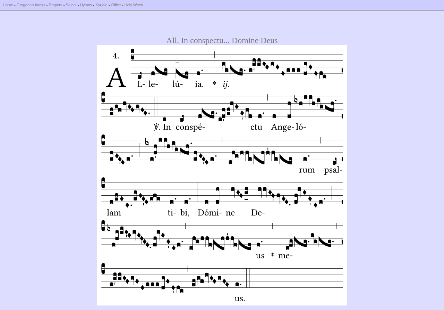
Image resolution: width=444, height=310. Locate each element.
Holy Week (134, 5)
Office (116, 5)
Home (8, 5)
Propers (55, 5)
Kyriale (101, 5)
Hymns (86, 5)
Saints (71, 5)
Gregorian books (31, 5)
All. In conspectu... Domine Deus (222, 40)
